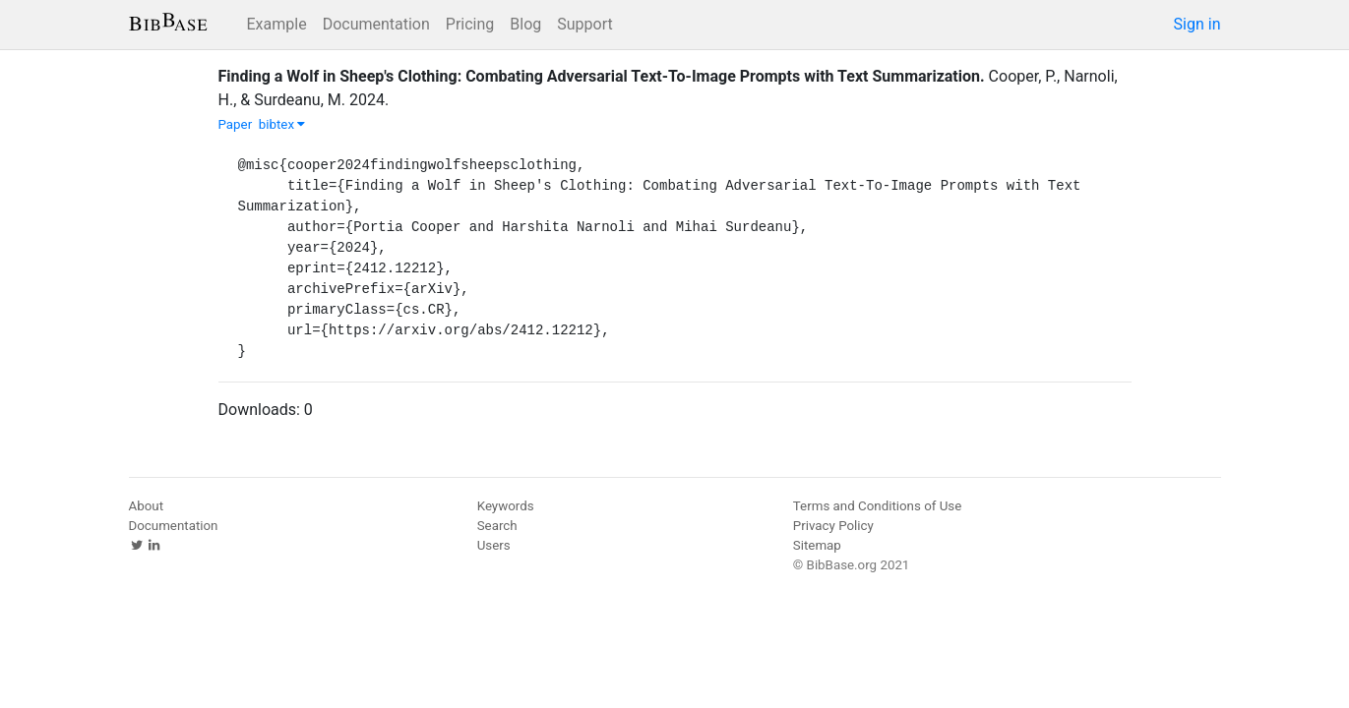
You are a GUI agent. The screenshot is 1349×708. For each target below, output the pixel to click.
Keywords (505, 506)
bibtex (282, 124)
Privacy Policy (833, 525)
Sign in (1197, 24)
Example (277, 24)
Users (494, 545)
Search (497, 525)
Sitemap (817, 545)
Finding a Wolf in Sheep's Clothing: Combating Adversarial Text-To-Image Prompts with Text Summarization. (601, 76)
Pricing (470, 24)
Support (584, 24)
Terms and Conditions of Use (877, 506)
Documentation (376, 24)
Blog (525, 24)
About (146, 506)
